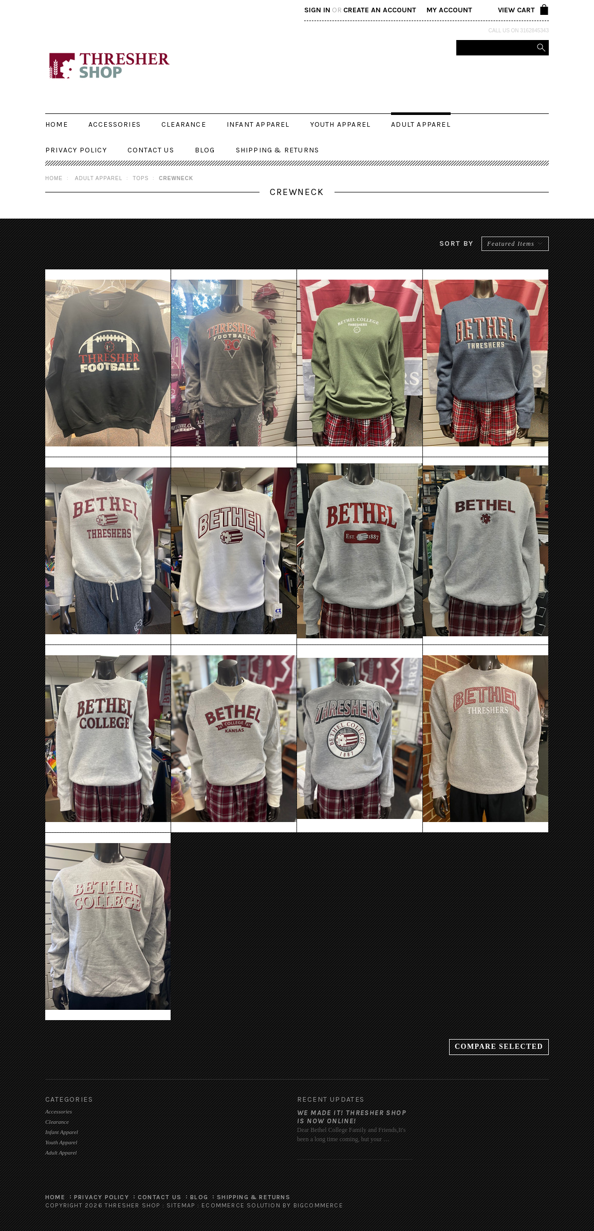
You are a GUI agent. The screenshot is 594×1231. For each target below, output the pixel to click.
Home (54, 178)
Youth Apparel (340, 124)
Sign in (317, 10)
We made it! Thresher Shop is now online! (351, 1116)
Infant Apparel (258, 124)
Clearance (183, 124)
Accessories (114, 124)
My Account (449, 10)
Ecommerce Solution (241, 1205)
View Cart (516, 10)
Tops (140, 178)
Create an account (379, 10)
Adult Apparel (421, 124)
